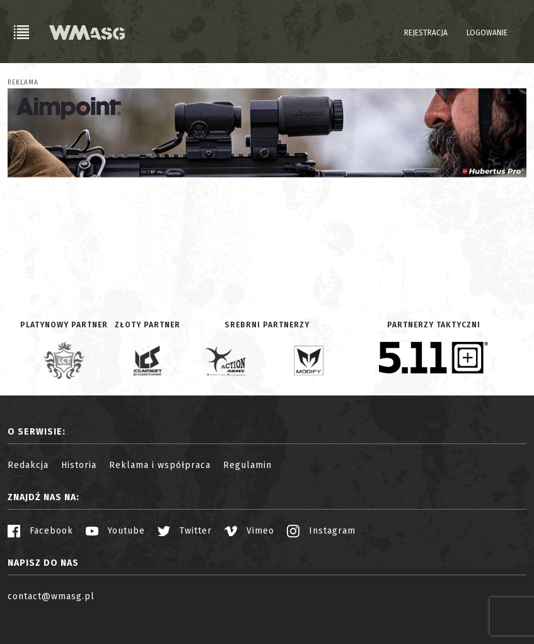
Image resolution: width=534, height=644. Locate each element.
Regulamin (247, 465)
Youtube (115, 530)
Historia (78, 465)
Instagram (321, 530)
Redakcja (28, 465)
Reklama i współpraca (160, 465)
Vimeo (249, 530)
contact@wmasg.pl (51, 596)
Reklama (23, 82)
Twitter (185, 530)
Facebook (40, 530)
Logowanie (487, 32)
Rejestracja (426, 32)
